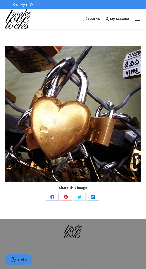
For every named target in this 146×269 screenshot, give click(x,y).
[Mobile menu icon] (137, 18)
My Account (117, 19)
